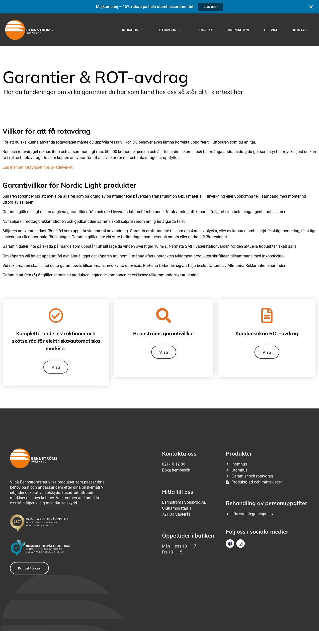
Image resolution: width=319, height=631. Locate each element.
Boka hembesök (176, 470)
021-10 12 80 (173, 464)
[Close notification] (311, 7)
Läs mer (210, 6)
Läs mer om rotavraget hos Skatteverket (37, 167)
